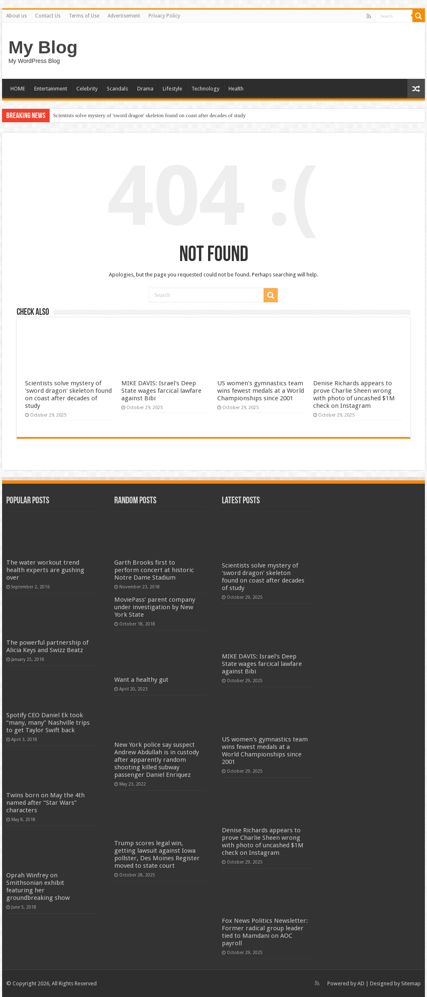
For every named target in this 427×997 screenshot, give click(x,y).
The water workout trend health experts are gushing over (45, 570)
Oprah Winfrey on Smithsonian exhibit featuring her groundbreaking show (38, 886)
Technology (205, 88)
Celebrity (87, 88)
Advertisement (124, 16)
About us (16, 16)
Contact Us (47, 16)
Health (236, 88)
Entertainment (50, 88)
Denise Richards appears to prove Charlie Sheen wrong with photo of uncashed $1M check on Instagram (354, 394)
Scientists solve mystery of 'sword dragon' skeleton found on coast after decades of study (149, 115)
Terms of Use (84, 16)
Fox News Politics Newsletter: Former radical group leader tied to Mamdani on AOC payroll (265, 932)
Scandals (117, 88)
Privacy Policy (164, 16)
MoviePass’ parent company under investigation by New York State (154, 607)
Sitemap (411, 983)
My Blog (43, 47)
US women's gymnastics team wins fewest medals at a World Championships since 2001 (260, 390)
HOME (17, 88)
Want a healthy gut (141, 679)
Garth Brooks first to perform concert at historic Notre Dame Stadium (154, 570)
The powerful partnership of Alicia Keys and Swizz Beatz (47, 646)
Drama (145, 88)
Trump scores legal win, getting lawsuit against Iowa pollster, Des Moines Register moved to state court (157, 854)
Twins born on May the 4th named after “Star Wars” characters (45, 802)
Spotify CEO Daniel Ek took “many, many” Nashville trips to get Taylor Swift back (48, 722)
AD (360, 983)
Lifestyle (172, 88)
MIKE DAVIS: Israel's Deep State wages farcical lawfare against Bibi (161, 390)
